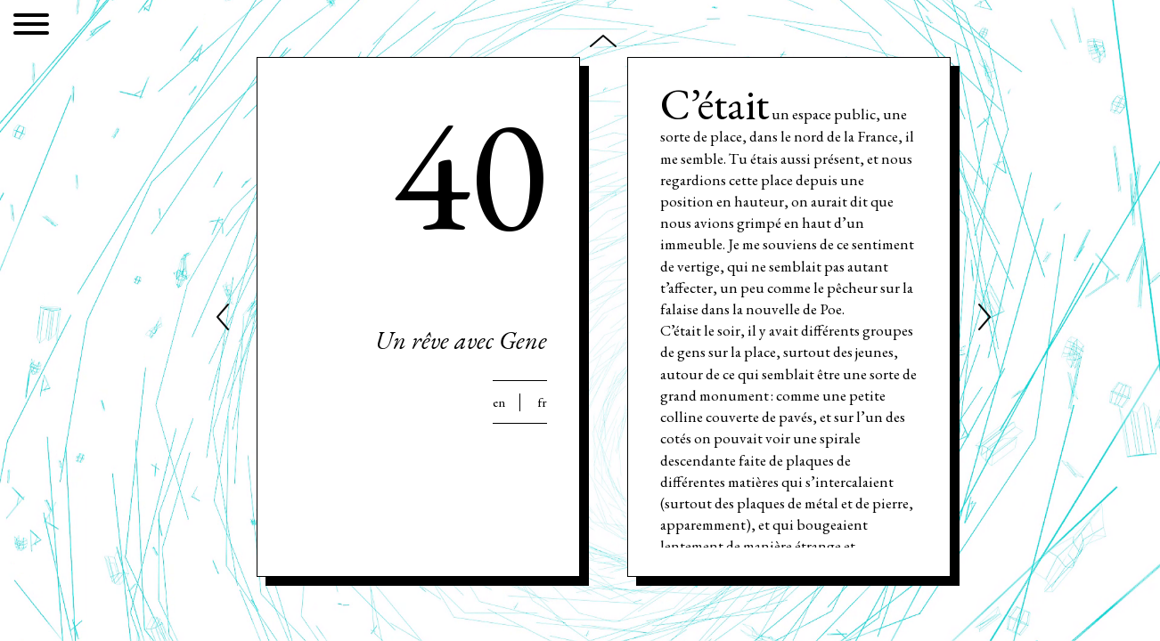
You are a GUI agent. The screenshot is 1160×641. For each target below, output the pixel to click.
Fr (542, 402)
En (499, 402)
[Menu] (31, 27)
